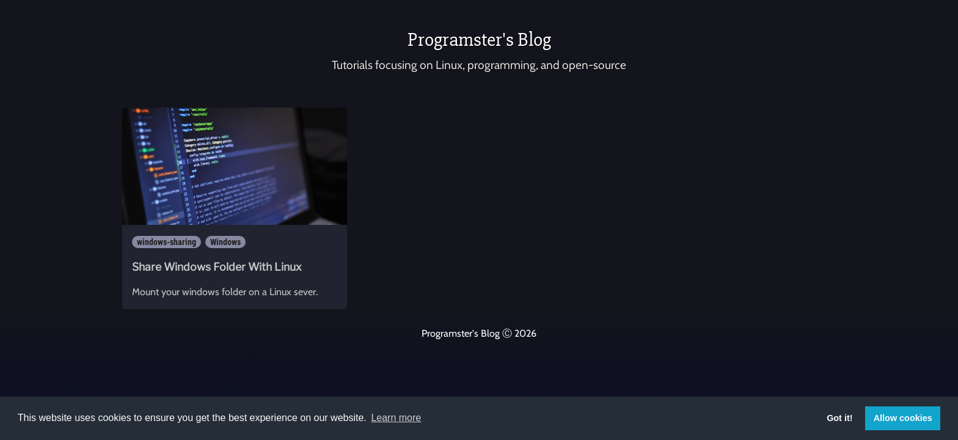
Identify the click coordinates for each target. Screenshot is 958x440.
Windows (225, 242)
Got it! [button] (839, 418)
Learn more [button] (396, 418)
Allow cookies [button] (903, 418)
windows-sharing (166, 242)
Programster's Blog (479, 39)
